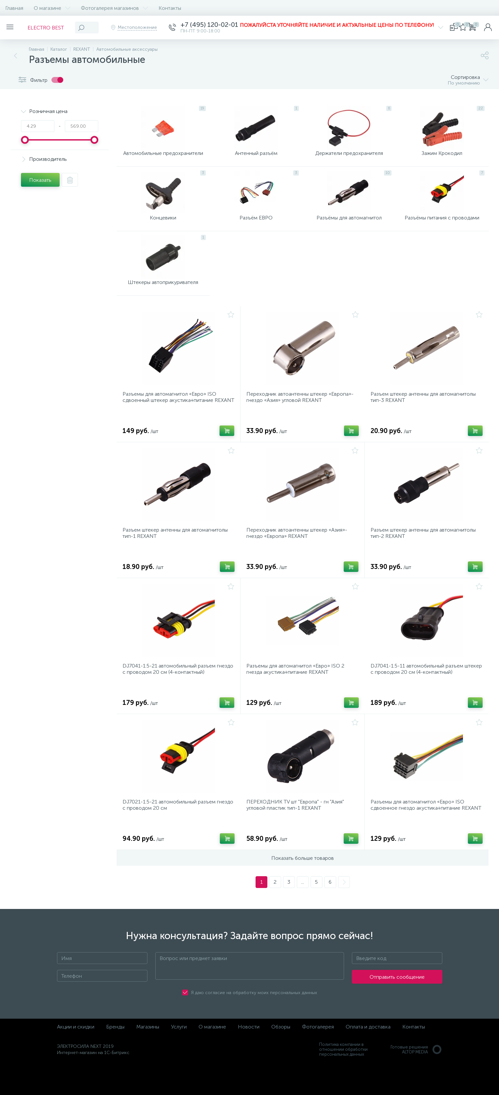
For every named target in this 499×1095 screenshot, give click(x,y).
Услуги (179, 1058)
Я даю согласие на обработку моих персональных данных (254, 1024)
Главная (14, 8)
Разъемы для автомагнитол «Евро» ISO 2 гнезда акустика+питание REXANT (297, 694)
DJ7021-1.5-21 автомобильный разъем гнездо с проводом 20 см (171, 834)
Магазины (147, 1058)
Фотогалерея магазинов (114, 8)
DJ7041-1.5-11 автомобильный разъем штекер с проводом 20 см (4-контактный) (423, 694)
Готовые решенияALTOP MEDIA (416, 1080)
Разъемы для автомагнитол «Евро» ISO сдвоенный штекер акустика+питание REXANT (171, 417)
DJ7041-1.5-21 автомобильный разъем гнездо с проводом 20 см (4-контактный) (174, 694)
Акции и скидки (75, 1058)
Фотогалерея (318, 1058)
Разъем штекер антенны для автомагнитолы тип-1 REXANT (177, 554)
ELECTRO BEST (49, 28)
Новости (248, 1058)
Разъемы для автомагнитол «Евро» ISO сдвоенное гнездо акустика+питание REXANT (419, 837)
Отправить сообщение (397, 1008)
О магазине (52, 8)
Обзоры (280, 1058)
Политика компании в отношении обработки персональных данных (343, 1080)
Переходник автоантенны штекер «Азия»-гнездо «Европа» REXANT (298, 554)
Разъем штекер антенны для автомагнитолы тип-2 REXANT (425, 554)
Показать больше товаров (302, 889)
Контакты (170, 8)
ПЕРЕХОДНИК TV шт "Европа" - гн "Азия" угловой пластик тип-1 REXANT (297, 834)
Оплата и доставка (368, 1058)
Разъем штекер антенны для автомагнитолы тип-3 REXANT (425, 414)
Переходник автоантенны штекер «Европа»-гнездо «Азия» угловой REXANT (301, 414)
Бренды (115, 1058)
